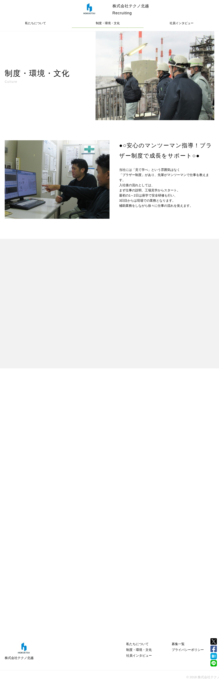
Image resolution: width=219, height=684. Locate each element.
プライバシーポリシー (188, 649)
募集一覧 (178, 644)
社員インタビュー (182, 23)
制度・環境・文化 (108, 23)
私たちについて (35, 23)
